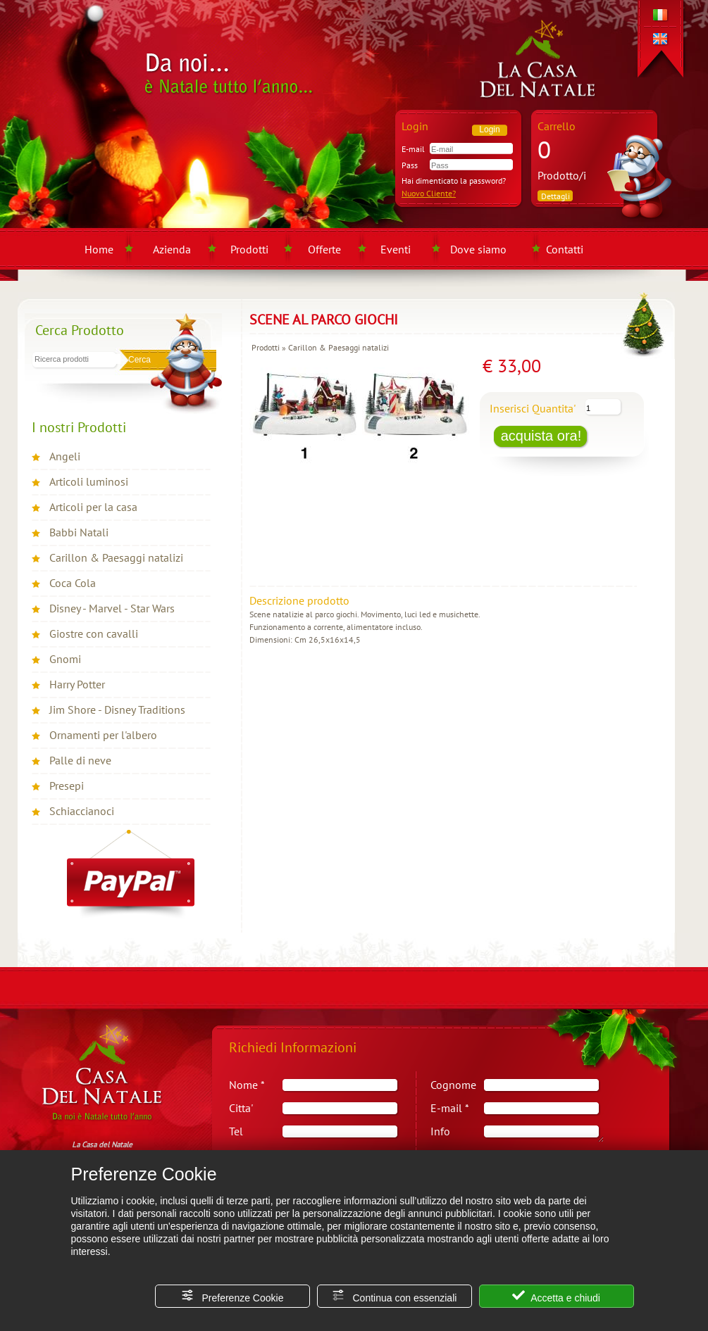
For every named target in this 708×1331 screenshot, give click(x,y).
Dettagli (555, 196)
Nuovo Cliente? (429, 193)
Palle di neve (80, 760)
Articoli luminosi (88, 481)
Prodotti (249, 249)
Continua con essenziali (394, 1296)
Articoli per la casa (93, 507)
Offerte (324, 249)
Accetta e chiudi (556, 1296)
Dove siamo (478, 249)
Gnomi (65, 659)
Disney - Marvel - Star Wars (112, 608)
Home (99, 249)
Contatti (564, 249)
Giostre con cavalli (93, 633)
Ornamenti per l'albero (103, 735)
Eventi (395, 249)
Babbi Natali (78, 532)
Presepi (66, 785)
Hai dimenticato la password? (454, 180)
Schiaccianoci (81, 811)
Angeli (64, 456)
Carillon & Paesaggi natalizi (116, 557)
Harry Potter (77, 684)
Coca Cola (72, 583)
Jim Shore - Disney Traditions (117, 709)
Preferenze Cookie (232, 1296)
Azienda (172, 249)
